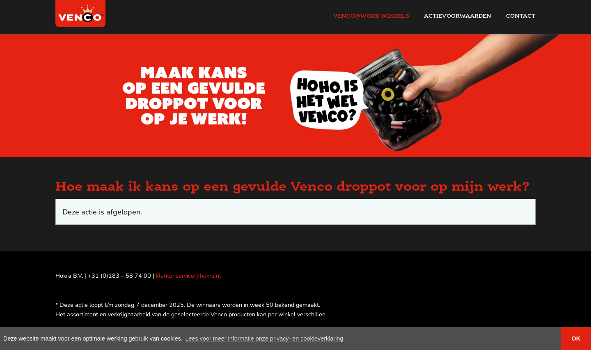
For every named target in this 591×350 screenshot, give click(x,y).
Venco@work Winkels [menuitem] (371, 15)
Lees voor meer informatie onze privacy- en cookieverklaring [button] (265, 338)
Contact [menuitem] (520, 15)
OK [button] (576, 338)
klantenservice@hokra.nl (188, 275)
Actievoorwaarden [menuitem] (457, 15)
